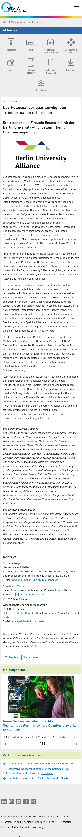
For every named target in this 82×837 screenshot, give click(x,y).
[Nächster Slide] (76, 744)
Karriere (40, 822)
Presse (52, 822)
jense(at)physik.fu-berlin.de (27, 621)
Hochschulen (31, 657)
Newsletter (64, 822)
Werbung (38, 827)
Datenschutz (62, 816)
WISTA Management (15, 22)
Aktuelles (37, 22)
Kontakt (28, 822)
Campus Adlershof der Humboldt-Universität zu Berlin (40, 763)
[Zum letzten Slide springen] (5, 744)
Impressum (45, 816)
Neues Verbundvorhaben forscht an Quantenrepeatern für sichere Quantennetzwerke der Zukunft (39, 726)
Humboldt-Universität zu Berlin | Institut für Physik (37, 778)
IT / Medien (11, 657)
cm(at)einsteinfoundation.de (28, 594)
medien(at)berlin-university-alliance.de (34, 580)
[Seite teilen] (33, 801)
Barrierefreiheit (12, 822)
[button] (4, 801)
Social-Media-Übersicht (16, 827)
